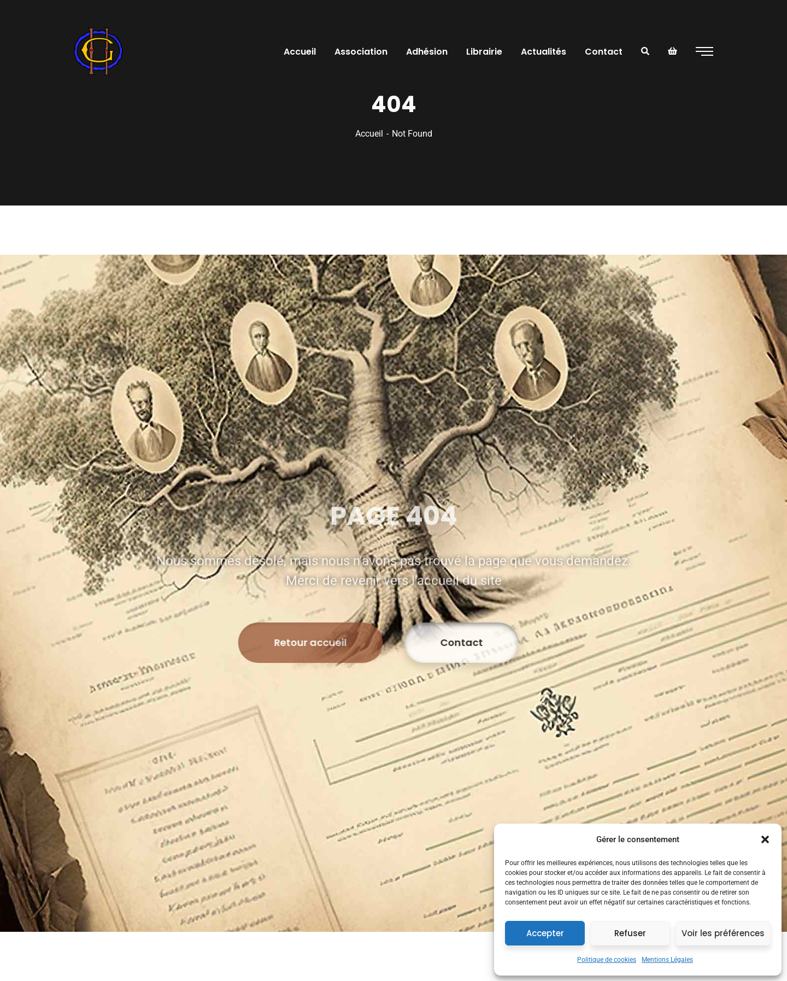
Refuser (630, 933)
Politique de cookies (606, 960)
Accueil (369, 133)
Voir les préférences (723, 933)
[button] (765, 839)
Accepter (545, 933)
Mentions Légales (667, 960)
